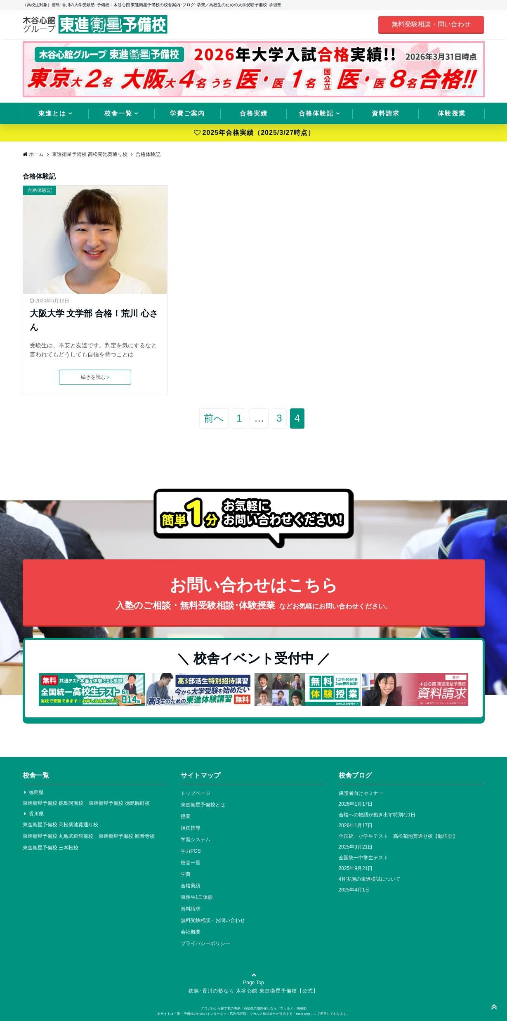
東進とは (52, 113)
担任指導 (190, 828)
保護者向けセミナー (361, 793)
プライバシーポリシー (205, 943)
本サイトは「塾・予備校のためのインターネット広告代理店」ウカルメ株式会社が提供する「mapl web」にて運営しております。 (253, 1014)
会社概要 (190, 932)
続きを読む (95, 377)
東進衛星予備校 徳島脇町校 (119, 803)
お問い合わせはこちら (253, 594)
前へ (214, 418)
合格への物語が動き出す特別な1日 (377, 815)
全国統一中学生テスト (363, 858)
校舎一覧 (118, 113)
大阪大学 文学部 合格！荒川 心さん (94, 320)
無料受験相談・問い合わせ (431, 24)
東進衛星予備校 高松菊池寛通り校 (60, 825)
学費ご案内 (187, 113)
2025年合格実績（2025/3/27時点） (254, 132)
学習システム (195, 839)
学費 (186, 874)
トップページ (195, 793)
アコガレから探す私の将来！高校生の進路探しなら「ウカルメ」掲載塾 (254, 1008)
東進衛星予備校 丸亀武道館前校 (58, 836)
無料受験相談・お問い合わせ (213, 920)
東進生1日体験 (197, 897)
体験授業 (452, 113)
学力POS (191, 851)
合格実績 (254, 113)
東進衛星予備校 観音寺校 (126, 836)
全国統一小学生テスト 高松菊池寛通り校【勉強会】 (398, 836)
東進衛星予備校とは (203, 805)
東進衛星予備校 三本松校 (50, 848)
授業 (186, 816)
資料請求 (386, 113)
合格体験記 (316, 113)
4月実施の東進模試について (370, 879)
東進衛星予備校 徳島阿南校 (53, 803)
